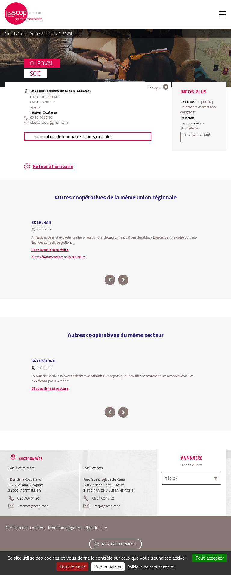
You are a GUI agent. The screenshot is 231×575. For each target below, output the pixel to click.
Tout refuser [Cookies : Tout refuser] (72, 566)
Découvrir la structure (50, 249)
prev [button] (110, 279)
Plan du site (96, 527)
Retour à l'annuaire (53, 166)
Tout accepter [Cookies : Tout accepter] (209, 557)
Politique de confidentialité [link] (151, 567)
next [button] (123, 279)
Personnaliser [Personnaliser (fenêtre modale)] (108, 566)
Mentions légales (64, 527)
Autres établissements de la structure (58, 256)
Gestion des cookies (25, 527)
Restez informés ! (118, 544)
